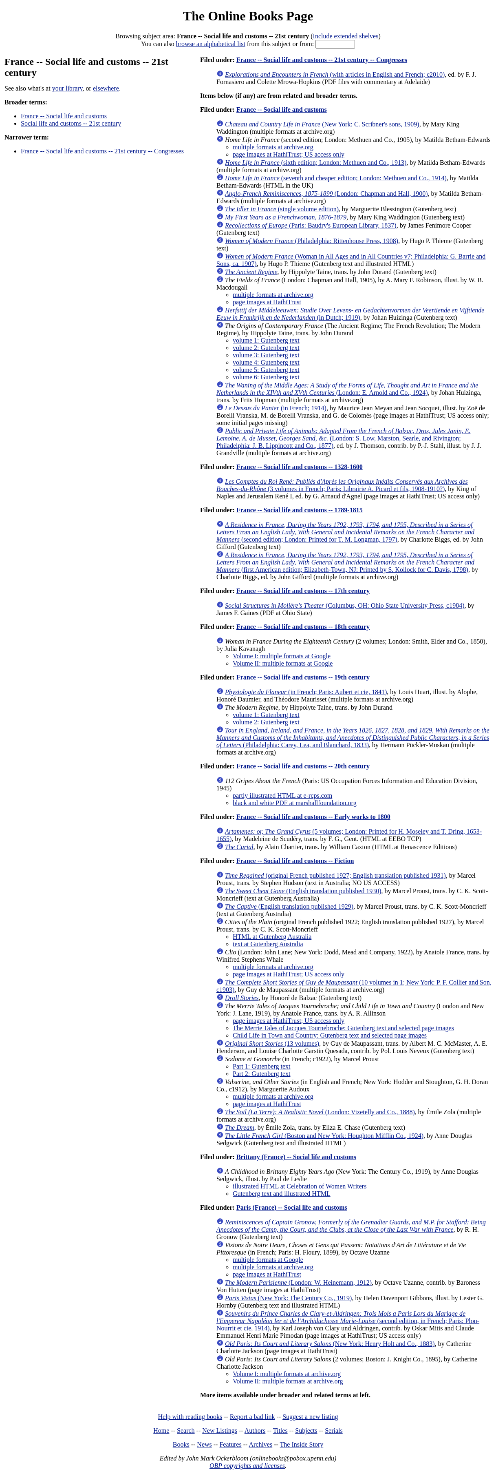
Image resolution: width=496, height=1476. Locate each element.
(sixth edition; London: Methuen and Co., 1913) (315, 162)
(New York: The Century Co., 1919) (288, 1298)
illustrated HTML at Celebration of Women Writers (299, 1186)
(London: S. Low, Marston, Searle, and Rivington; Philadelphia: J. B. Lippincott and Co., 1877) (343, 438)
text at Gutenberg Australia (268, 943)
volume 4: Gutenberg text (266, 362)
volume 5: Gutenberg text (266, 369)
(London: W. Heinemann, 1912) (298, 1282)
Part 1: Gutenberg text (261, 1066)
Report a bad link (252, 1416)
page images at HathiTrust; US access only (288, 154)
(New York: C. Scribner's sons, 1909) (322, 124)
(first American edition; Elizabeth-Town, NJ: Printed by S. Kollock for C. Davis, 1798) (345, 562)
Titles (280, 1430)
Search (186, 1430)
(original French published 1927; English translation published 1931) (335, 875)
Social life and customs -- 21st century (71, 123)
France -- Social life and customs (64, 116)
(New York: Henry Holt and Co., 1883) (330, 1343)
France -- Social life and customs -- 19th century (303, 677)
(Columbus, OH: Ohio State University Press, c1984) (345, 605)
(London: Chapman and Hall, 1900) (326, 193)
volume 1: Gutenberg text (266, 340)
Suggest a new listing (310, 1416)
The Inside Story (302, 1444)
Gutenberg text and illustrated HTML (282, 1193)
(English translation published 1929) (289, 906)
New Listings (219, 1430)
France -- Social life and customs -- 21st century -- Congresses (102, 151)
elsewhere (106, 88)
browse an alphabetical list (210, 43)
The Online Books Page (248, 16)
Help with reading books (190, 1416)
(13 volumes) (272, 1043)
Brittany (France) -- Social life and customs (296, 1156)
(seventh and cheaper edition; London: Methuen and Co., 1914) (336, 178)
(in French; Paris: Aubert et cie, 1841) (306, 691)
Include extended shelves (346, 36)
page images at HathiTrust (267, 302)
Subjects (306, 1430)
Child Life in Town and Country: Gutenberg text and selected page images (330, 1035)
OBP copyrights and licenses (247, 1465)
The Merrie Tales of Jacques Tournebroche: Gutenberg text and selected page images (343, 1028)
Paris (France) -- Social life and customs (291, 1207)
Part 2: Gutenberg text (261, 1073)
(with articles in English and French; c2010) (335, 74)
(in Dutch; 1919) (350, 314)
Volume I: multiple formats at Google (282, 656)
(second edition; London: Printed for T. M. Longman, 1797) (345, 532)
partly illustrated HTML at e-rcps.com (282, 795)
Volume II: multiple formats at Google (283, 663)
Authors (255, 1430)
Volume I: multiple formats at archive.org (287, 1373)
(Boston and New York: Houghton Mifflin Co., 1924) (324, 1135)
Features (230, 1444)
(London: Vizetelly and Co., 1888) (320, 1112)
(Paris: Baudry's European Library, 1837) (311, 225)
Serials (334, 1430)
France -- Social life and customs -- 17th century (303, 590)
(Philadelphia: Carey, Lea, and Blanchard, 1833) (352, 737)
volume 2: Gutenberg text (266, 347)
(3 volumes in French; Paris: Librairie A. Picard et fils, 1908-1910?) (342, 485)
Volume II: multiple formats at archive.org (288, 1381)
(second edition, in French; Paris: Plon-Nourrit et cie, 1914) (347, 1321)
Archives (260, 1444)
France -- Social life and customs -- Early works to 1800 (313, 816)
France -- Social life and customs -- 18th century (303, 626)
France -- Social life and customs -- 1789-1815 (299, 510)
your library (67, 88)
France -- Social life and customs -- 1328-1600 (299, 466)
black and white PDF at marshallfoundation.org (295, 802)
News (204, 1444)
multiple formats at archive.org (273, 147)
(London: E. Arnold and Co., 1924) (347, 389)
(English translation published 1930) (303, 890)
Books (181, 1444)
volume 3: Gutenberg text (266, 355)
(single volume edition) (282, 209)
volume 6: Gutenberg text (266, 377)
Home (161, 1430)
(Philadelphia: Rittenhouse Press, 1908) (311, 240)
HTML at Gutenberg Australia (272, 936)
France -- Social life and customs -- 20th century (303, 766)
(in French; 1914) (275, 408)
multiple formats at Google (268, 1259)
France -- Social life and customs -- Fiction (295, 860)
